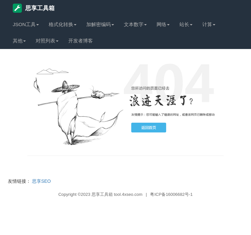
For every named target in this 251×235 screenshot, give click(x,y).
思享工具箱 (34, 8)
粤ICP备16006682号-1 (171, 194)
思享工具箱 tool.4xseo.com (117, 194)
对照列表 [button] (47, 40)
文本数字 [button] (135, 24)
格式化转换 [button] (62, 24)
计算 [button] (208, 24)
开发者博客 (80, 40)
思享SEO (41, 181)
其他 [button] (19, 40)
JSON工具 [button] (26, 24)
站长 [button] (185, 24)
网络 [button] (163, 24)
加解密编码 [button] (100, 24)
